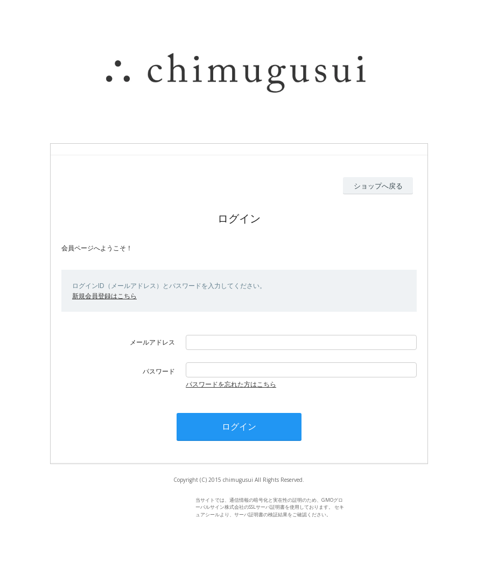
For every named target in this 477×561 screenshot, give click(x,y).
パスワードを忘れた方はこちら (231, 384)
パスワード (159, 371)
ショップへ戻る (378, 186)
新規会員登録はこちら (104, 295)
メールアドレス (152, 342)
